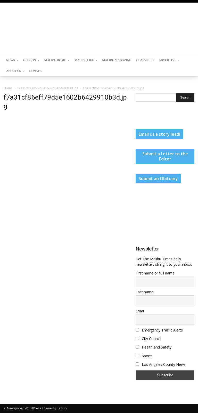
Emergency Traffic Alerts (159, 330)
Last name (144, 291)
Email (140, 311)
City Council (148, 338)
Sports (144, 355)
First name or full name (155, 273)
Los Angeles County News (161, 364)
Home (8, 88)
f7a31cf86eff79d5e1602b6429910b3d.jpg (48, 88)
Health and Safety (153, 347)
